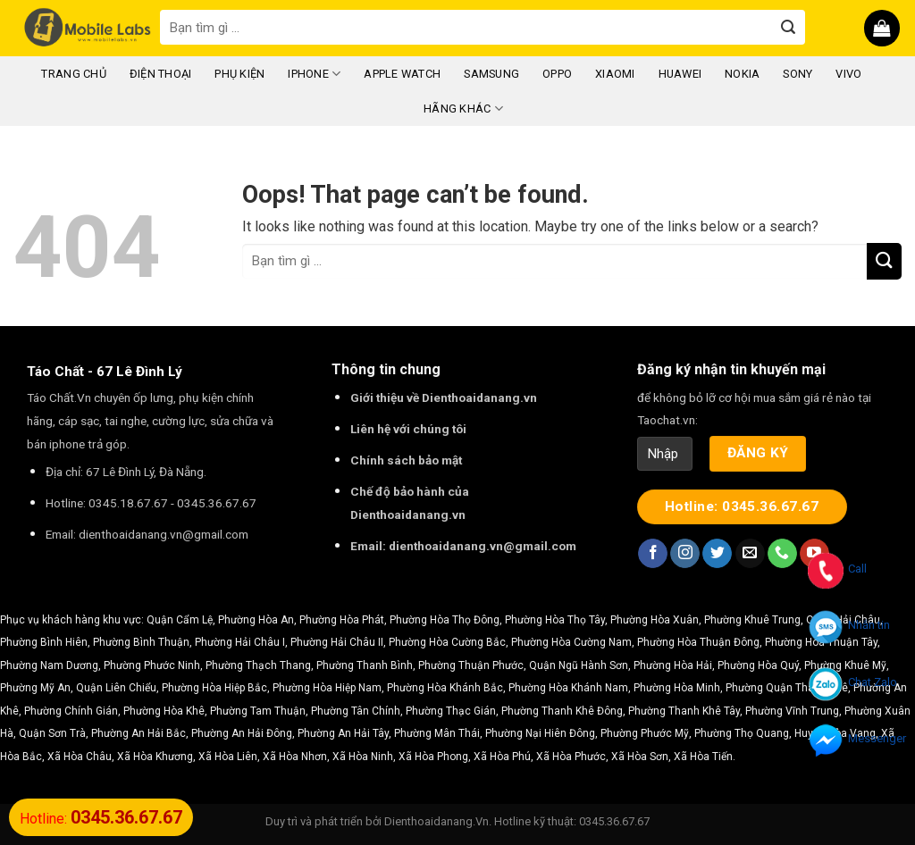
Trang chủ (73, 73)
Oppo (557, 73)
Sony (797, 73)
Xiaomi (615, 73)
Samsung (491, 73)
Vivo (848, 73)
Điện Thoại (161, 73)
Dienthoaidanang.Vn (436, 821)
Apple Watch (402, 73)
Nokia (742, 73)
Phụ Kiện (239, 73)
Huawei (680, 73)
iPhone (314, 73)
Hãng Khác (463, 108)
